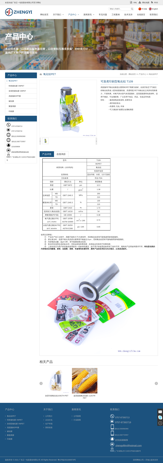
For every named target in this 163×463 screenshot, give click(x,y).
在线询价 (61, 154)
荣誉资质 (47, 427)
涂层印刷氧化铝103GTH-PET (56, 396)
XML (133, 3)
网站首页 (44, 14)
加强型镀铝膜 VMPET (16, 91)
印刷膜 (10, 111)
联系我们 (154, 14)
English (155, 9)
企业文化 (47, 420)
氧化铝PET (11, 81)
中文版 (144, 9)
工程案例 (116, 14)
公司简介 (47, 416)
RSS (154, 3)
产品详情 (46, 154)
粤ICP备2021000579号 (67, 460)
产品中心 (73, 14)
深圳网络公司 (138, 460)
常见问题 (103, 14)
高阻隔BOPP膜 (13, 96)
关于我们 (58, 14)
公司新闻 (76, 416)
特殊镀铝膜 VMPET (15, 86)
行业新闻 (76, 420)
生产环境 (47, 424)
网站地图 (144, 3)
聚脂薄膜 (11, 106)
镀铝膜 (10, 101)
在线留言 (141, 14)
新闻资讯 (89, 14)
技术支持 (128, 14)
